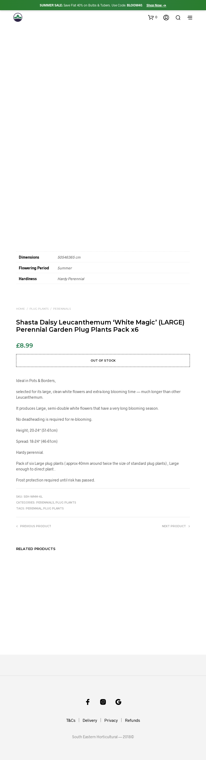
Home (20, 309)
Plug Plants (39, 309)
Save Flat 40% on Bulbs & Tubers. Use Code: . (103, 5)
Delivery (90, 720)
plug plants (53, 508)
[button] (152, 17)
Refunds (132, 720)
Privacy (111, 720)
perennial (34, 508)
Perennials (62, 309)
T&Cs (70, 720)
